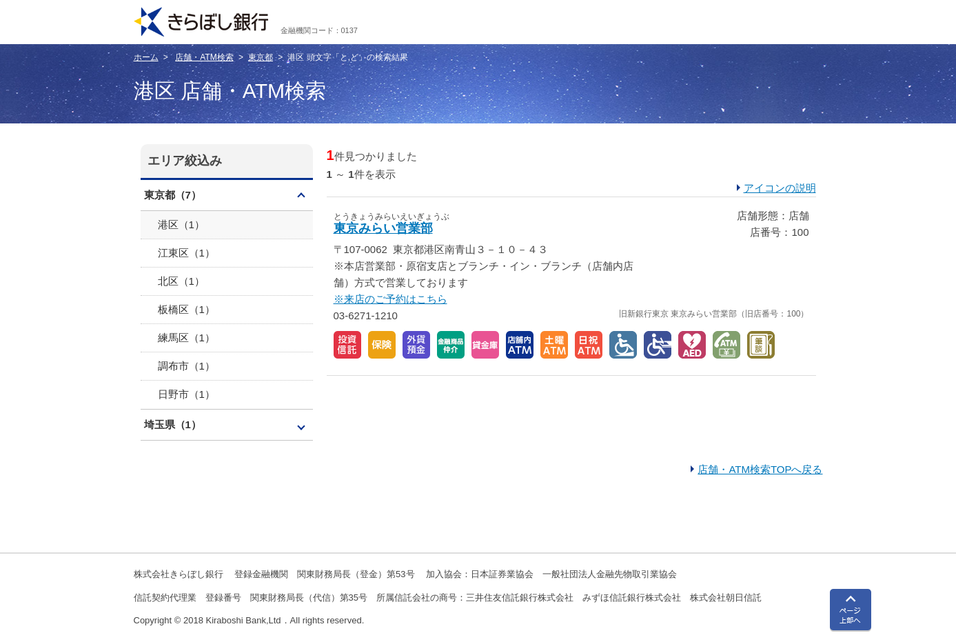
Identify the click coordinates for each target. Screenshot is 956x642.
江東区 (186, 253)
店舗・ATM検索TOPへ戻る (760, 469)
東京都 (260, 57)
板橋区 (186, 309)
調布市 (186, 366)
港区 (181, 224)
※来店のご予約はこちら (390, 299)
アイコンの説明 (780, 188)
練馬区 (186, 337)
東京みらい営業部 (383, 228)
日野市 (186, 394)
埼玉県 (172, 424)
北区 (181, 281)
